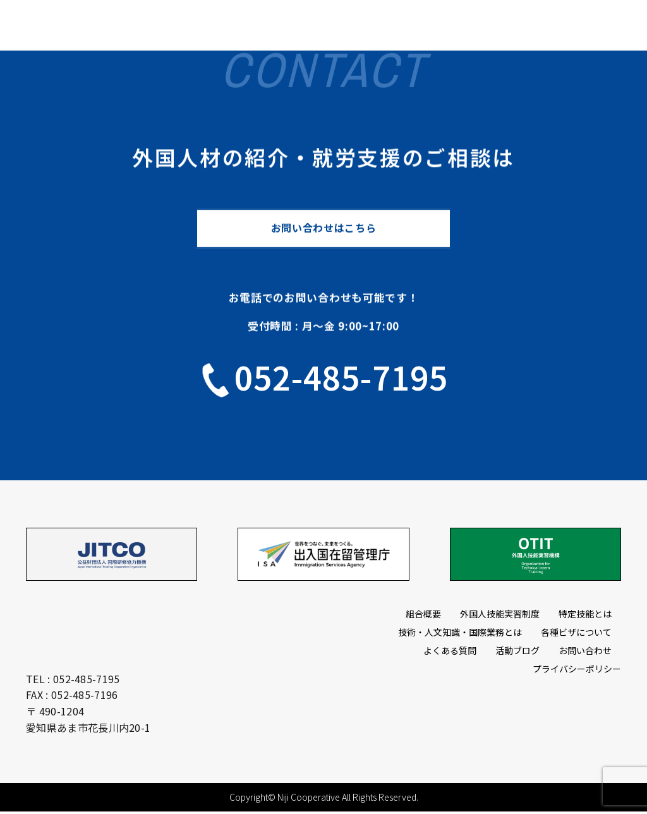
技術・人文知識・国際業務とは (460, 634)
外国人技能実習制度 (500, 615)
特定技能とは (585, 615)
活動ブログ (517, 652)
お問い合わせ (585, 652)
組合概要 (423, 615)
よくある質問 (449, 652)
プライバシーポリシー (577, 670)
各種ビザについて (576, 634)
